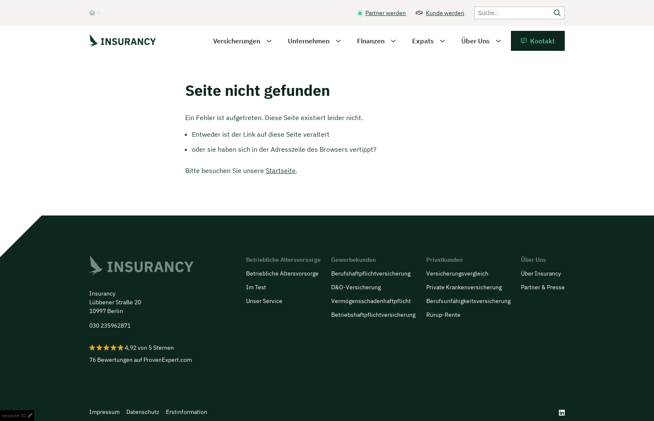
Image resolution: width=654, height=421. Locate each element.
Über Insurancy (541, 273)
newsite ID (17, 415)
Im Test (256, 287)
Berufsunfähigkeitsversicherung (468, 301)
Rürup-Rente (443, 314)
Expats (423, 41)
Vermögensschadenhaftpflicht (371, 301)
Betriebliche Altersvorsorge (282, 273)
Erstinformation (186, 412)
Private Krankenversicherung (464, 287)
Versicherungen (236, 41)
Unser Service (264, 301)
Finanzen (371, 41)
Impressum (104, 412)
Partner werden (385, 13)
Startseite (281, 170)
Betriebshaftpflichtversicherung (373, 314)
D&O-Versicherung (356, 287)
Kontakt (542, 41)
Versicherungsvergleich (457, 273)
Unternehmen (309, 41)
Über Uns (475, 41)
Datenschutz (142, 412)
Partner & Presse (543, 287)
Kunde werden (445, 13)
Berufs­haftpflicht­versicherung (370, 273)
